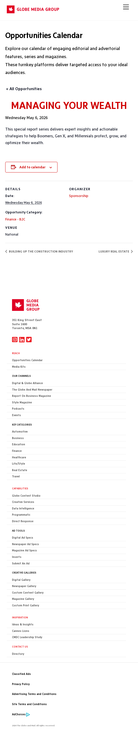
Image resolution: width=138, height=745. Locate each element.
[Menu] (126, 7)
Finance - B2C (15, 219)
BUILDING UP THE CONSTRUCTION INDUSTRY (40, 251)
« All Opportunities (24, 88)
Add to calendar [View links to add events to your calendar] (32, 167)
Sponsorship (78, 196)
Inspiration (20, 617)
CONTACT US (20, 646)
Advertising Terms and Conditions (34, 694)
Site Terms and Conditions (29, 704)
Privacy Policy (21, 684)
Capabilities (20, 488)
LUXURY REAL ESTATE (114, 251)
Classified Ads (21, 674)
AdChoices (19, 714)
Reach (16, 353)
